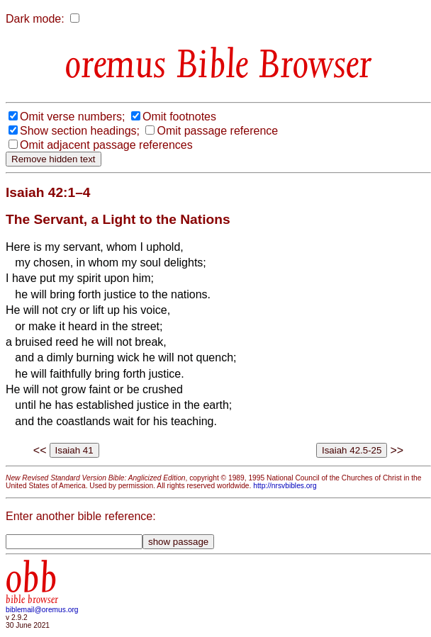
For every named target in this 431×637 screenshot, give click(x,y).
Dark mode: (35, 19)
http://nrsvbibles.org (284, 486)
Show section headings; (80, 131)
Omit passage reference (217, 131)
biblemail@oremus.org (42, 610)
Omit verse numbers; (72, 117)
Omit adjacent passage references (106, 145)
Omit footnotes (179, 117)
